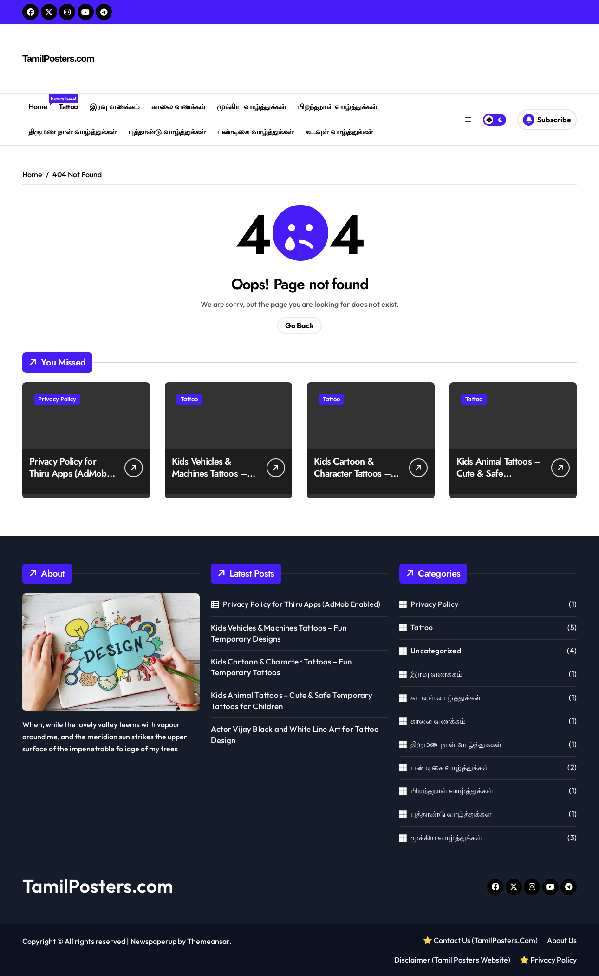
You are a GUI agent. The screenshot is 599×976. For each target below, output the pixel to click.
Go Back (299, 325)
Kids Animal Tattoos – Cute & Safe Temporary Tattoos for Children (499, 480)
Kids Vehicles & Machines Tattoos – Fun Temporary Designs (209, 480)
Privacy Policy (57, 399)
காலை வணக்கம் (178, 106)
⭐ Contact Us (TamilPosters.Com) (480, 940)
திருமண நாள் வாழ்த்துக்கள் (72, 131)
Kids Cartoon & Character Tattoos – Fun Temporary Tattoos (352, 480)
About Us (562, 940)
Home (40, 103)
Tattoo (68, 106)
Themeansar (208, 941)
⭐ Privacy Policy (548, 959)
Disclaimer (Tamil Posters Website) (452, 959)
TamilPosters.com (56, 58)
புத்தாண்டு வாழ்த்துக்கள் (167, 131)
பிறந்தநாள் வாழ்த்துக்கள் (337, 106)
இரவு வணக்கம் (115, 106)
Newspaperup (153, 941)
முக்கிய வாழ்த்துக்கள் (251, 106)
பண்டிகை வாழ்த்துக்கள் (255, 131)
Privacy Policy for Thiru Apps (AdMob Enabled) (68, 473)
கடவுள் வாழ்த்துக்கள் (338, 131)
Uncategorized (435, 650)
